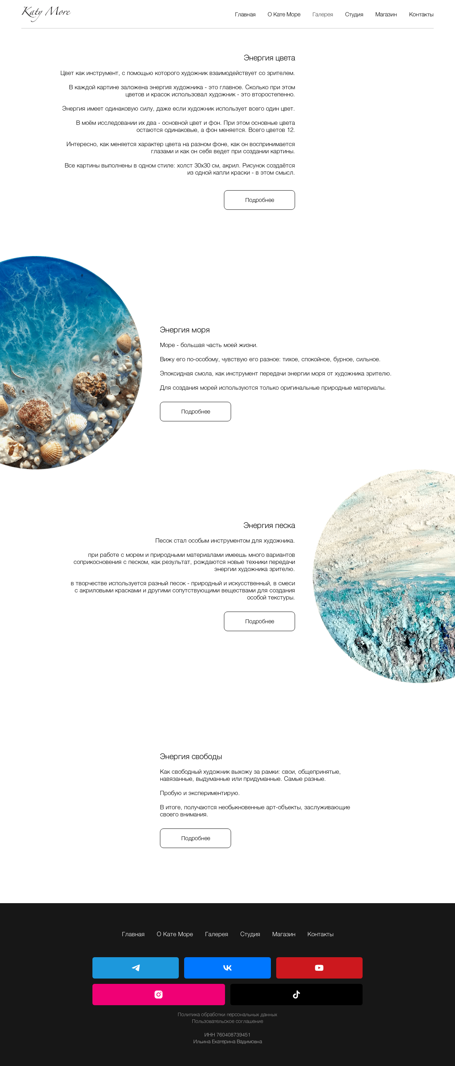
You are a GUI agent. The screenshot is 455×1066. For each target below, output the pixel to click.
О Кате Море (284, 14)
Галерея (322, 14)
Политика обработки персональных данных (227, 1014)
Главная (245, 14)
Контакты (421, 14)
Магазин (386, 14)
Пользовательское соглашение (227, 1021)
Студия (354, 14)
